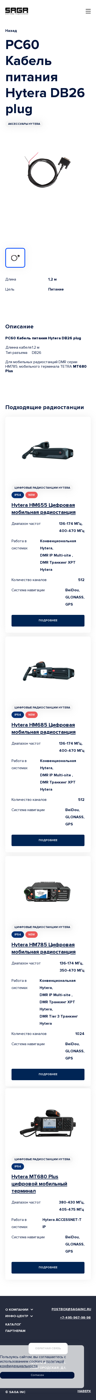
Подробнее (48, 620)
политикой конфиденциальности (32, 1363)
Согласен (37, 1375)
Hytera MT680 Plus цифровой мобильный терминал (39, 1184)
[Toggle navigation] (88, 11)
